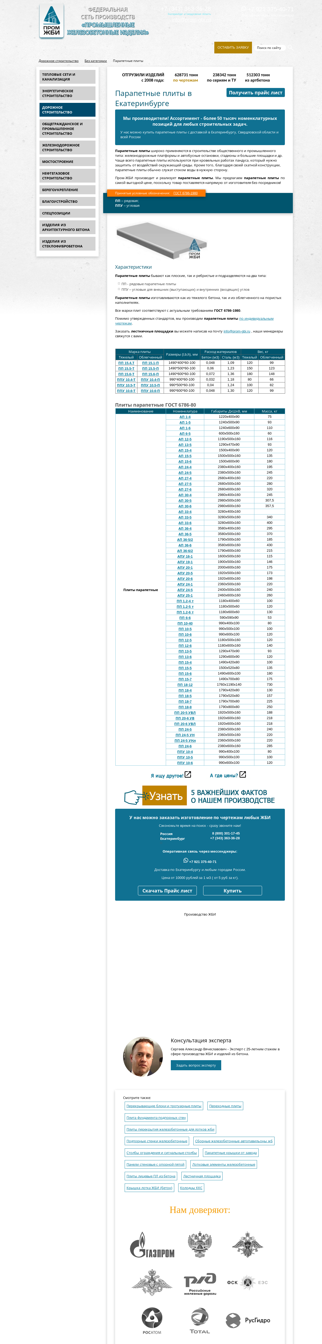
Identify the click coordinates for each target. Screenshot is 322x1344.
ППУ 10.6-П (150, 391)
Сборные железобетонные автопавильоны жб (234, 1141)
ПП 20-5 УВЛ (185, 713)
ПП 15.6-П (150, 374)
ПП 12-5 (185, 640)
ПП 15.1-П (150, 363)
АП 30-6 (185, 506)
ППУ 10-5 (185, 757)
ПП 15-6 (185, 674)
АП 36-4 (185, 528)
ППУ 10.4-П (150, 380)
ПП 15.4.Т (126, 363)
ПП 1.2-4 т (185, 601)
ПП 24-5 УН (185, 735)
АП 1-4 (185, 417)
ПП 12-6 (185, 646)
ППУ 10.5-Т (126, 385)
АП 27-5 (185, 484)
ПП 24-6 (185, 746)
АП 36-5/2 (185, 540)
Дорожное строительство (59, 61)
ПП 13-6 (185, 657)
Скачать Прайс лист (167, 891)
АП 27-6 (185, 489)
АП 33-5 (185, 517)
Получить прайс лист (255, 92)
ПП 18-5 (185, 696)
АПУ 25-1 (185, 595)
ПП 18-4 (185, 690)
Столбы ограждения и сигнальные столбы (162, 1153)
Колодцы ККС (191, 1188)
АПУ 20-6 (185, 579)
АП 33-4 (185, 512)
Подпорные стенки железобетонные (157, 1141)
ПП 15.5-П (150, 368)
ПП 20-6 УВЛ (185, 724)
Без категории (96, 61)
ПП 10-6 (185, 635)
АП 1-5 (185, 422)
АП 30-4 (185, 495)
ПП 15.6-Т (126, 374)
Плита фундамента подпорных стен (156, 1118)
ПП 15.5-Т (126, 368)
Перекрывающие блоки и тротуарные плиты (164, 1106)
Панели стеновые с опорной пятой (155, 1164)
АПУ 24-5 (185, 590)
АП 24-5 (185, 473)
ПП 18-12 (185, 685)
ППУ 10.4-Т (126, 380)
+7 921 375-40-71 (267, 9)
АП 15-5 (185, 456)
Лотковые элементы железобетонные (223, 1164)
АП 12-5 (185, 439)
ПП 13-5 (185, 651)
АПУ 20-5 (185, 573)
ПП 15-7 (185, 679)
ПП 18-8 (185, 707)
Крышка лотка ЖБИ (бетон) (149, 1188)
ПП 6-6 (184, 618)
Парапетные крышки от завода (231, 1153)
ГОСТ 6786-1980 (185, 193)
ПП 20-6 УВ (185, 718)
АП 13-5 (185, 445)
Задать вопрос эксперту (196, 1065)
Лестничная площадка (202, 1176)
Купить (233, 891)
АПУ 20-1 (185, 568)
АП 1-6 (185, 428)
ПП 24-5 (185, 729)
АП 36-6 (185, 545)
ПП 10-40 (185, 623)
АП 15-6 (185, 462)
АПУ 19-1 (185, 562)
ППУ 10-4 (185, 752)
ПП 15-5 (185, 668)
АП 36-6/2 (185, 551)
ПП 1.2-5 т (185, 607)
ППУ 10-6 (185, 763)
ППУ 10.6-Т (126, 391)
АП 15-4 (185, 450)
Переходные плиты (225, 1106)
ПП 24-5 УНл (185, 741)
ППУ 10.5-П (150, 385)
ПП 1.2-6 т (185, 612)
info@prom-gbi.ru (191, 20)
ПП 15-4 (185, 662)
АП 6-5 (185, 434)
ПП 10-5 (185, 629)
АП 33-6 (185, 523)
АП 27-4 (185, 478)
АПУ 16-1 (185, 556)
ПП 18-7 (185, 701)
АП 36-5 (185, 534)
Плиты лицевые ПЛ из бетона (151, 1176)
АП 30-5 (185, 501)
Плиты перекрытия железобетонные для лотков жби (170, 1129)
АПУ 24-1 (185, 584)
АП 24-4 (185, 467)
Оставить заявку (233, 47)
